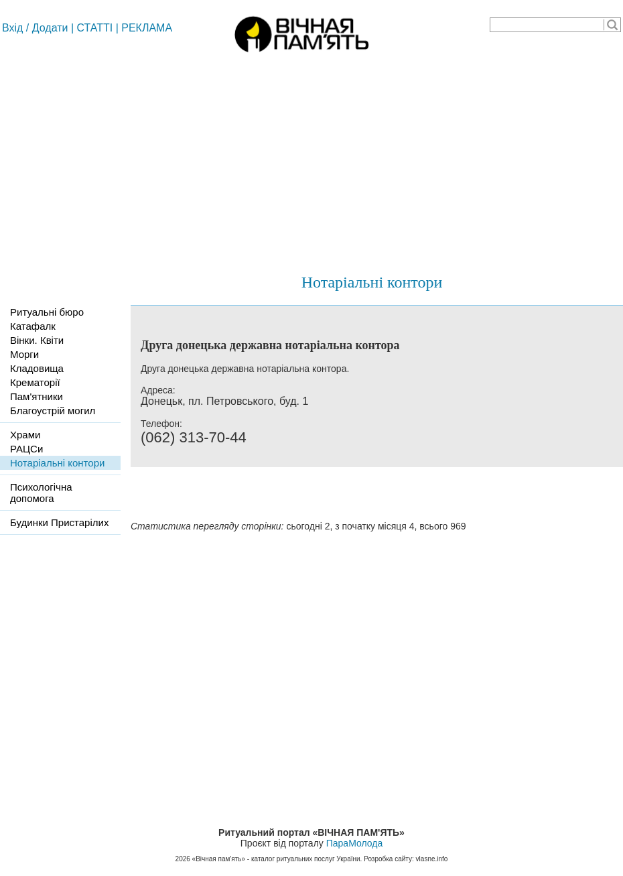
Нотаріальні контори (372, 282)
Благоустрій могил (52, 410)
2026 (183, 859)
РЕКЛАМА (146, 28)
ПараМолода (354, 843)
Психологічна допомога (41, 492)
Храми (25, 434)
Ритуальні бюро (47, 312)
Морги (24, 354)
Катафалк (33, 326)
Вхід (12, 28)
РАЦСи (26, 448)
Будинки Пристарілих (59, 522)
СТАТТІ (95, 28)
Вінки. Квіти (37, 340)
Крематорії (35, 382)
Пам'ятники (36, 396)
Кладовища (37, 368)
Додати (50, 28)
